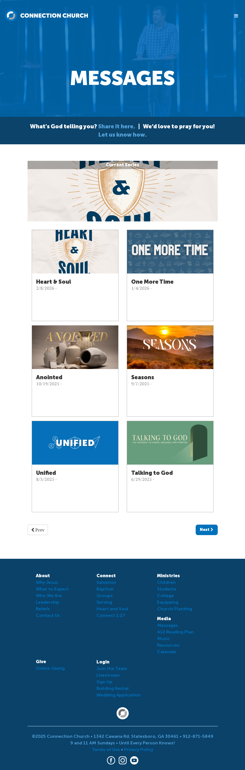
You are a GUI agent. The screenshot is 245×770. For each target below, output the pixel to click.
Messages (167, 625)
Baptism (105, 589)
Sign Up (104, 681)
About (43, 575)
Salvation (106, 582)
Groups (104, 595)
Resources (168, 645)
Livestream (108, 675)
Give (41, 661)
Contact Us (48, 615)
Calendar (167, 651)
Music (163, 638)
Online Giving (50, 668)
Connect (106, 575)
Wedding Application (118, 695)
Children (166, 582)
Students (166, 589)
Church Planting (174, 608)
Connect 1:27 (110, 615)
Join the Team (111, 668)
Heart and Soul (112, 608)
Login (102, 662)
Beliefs (43, 608)
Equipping (167, 602)
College (165, 595)
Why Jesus (47, 582)
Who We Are (49, 595)
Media (164, 618)
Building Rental (112, 688)
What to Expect (52, 589)
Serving (104, 602)
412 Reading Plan (175, 632)
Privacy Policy (138, 749)
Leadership (47, 602)
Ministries (168, 575)
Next (206, 529)
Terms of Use (106, 749)
